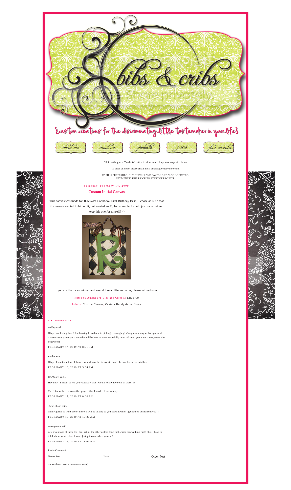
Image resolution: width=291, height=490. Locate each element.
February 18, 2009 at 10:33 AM (71, 416)
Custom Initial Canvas (106, 192)
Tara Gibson (54, 405)
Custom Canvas (93, 304)
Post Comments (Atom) (75, 464)
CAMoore (53, 376)
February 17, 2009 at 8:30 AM (70, 396)
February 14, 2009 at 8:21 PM (70, 346)
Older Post (158, 456)
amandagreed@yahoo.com (165, 168)
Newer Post (54, 456)
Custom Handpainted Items (123, 304)
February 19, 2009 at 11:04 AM (71, 441)
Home (106, 456)
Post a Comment (57, 450)
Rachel (51, 356)
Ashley (52, 327)
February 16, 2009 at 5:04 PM (70, 367)
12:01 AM (133, 297)
